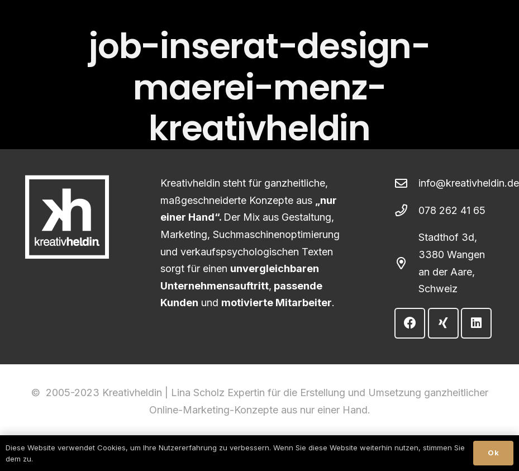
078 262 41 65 (451, 210)
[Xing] (443, 323)
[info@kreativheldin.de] (406, 184)
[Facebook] (409, 323)
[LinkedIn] (476, 323)
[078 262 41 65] (406, 210)
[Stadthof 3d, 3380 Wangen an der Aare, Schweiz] (406, 264)
